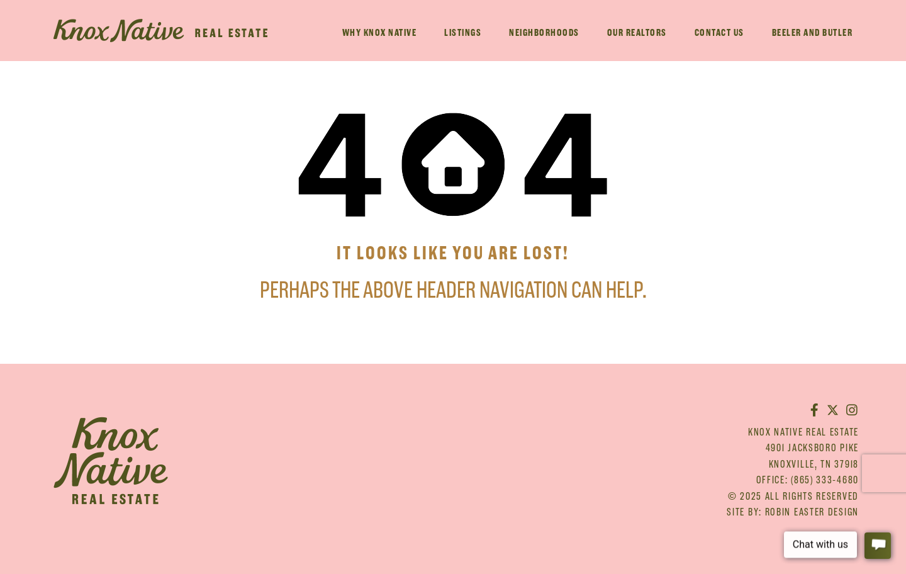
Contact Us (719, 32)
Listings (462, 32)
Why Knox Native (379, 32)
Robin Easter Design (812, 511)
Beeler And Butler (812, 32)
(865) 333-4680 (825, 479)
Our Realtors (637, 32)
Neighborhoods (544, 32)
